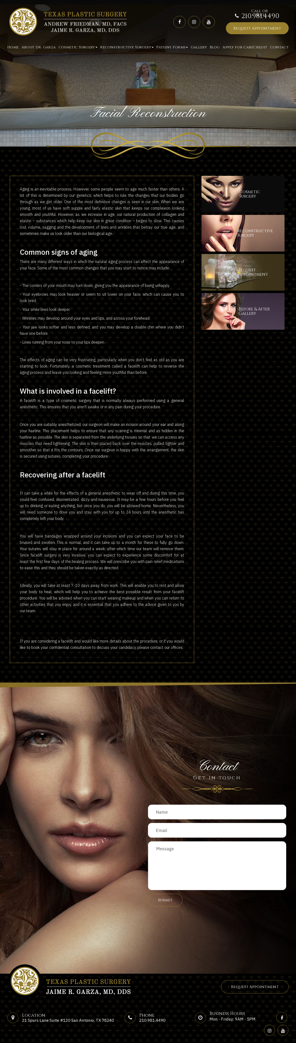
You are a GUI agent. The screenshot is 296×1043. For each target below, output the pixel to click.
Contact (279, 47)
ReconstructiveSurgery (261, 233)
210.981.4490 (260, 16)
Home (13, 47)
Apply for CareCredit (244, 47)
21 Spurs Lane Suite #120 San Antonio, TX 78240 (68, 1020)
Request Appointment (257, 28)
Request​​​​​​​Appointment (258, 272)
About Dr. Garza (38, 47)
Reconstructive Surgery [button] (127, 47)
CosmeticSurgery (253, 194)
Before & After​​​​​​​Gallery (260, 311)
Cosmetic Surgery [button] (78, 47)
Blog (215, 47)
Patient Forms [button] (172, 47)
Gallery (199, 47)
